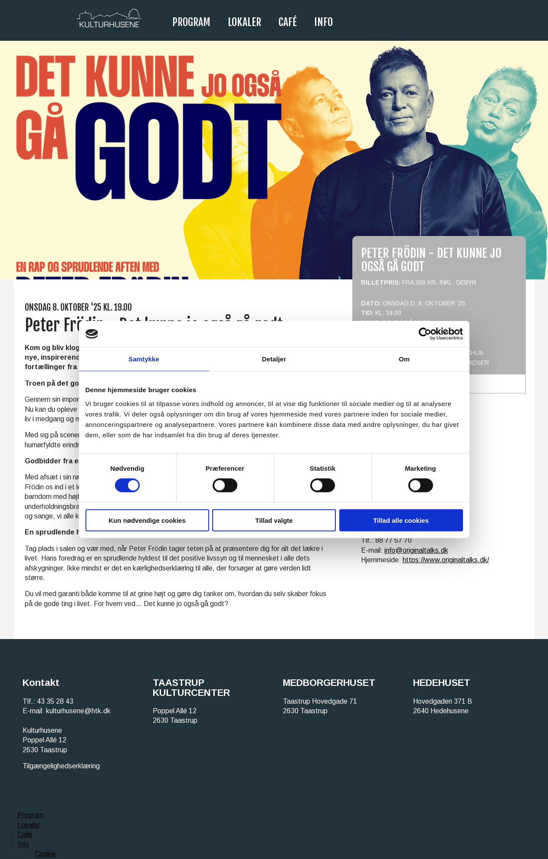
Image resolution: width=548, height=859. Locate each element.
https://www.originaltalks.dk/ (446, 560)
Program (191, 22)
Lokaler (244, 22)
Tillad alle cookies (401, 520)
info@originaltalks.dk (416, 550)
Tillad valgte (273, 520)
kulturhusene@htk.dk (78, 711)
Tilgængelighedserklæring (61, 766)
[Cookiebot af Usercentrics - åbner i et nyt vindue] (425, 334)
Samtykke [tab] (143, 359)
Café (288, 22)
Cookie (45, 854)
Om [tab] (404, 359)
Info (323, 22)
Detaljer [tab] (274, 359)
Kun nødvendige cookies (147, 520)
